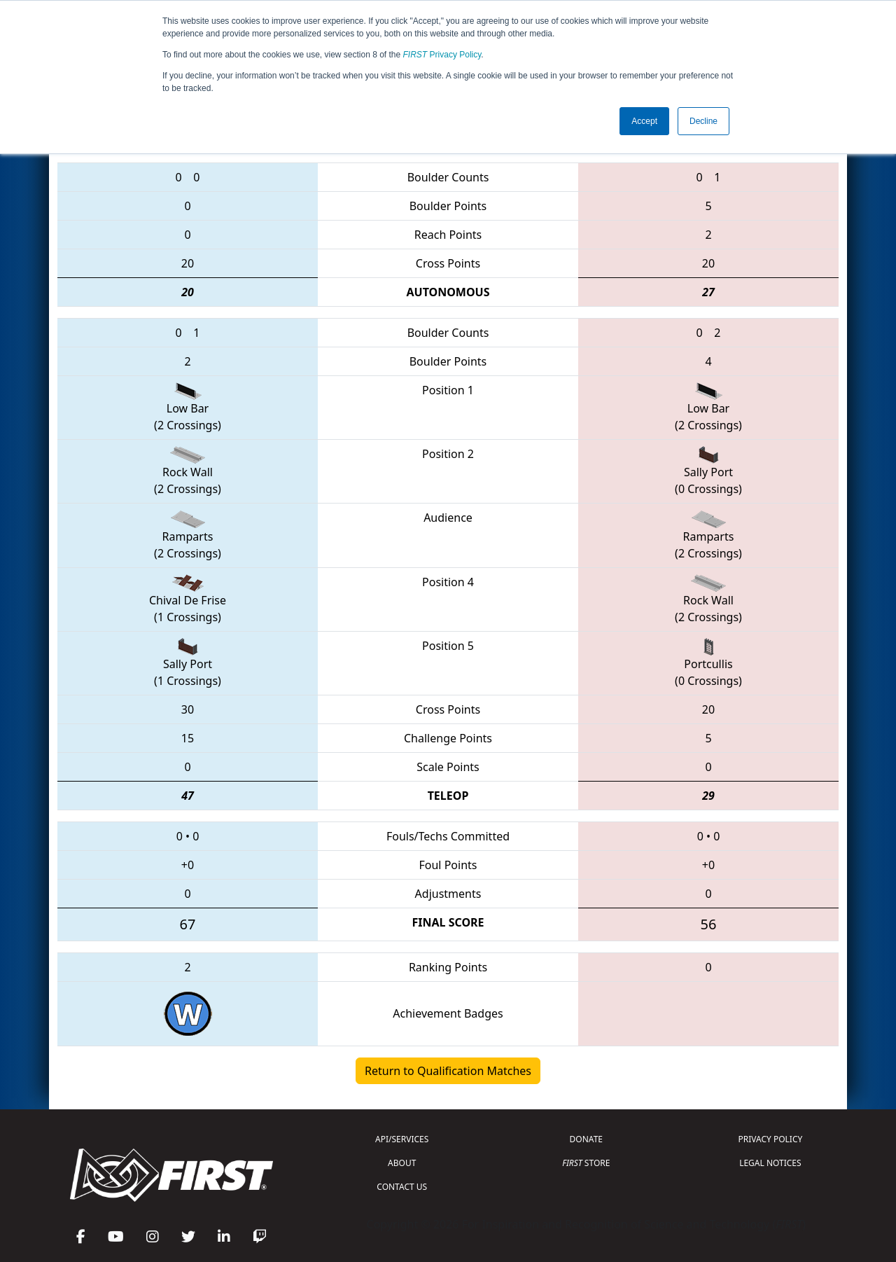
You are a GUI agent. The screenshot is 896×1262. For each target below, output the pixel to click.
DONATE (586, 1139)
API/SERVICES (401, 1139)
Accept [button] (644, 121)
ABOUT (402, 1163)
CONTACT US (402, 1187)
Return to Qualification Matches (448, 1071)
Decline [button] (704, 121)
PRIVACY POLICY (770, 1139)
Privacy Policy (442, 55)
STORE (586, 1163)
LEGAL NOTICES (770, 1163)
